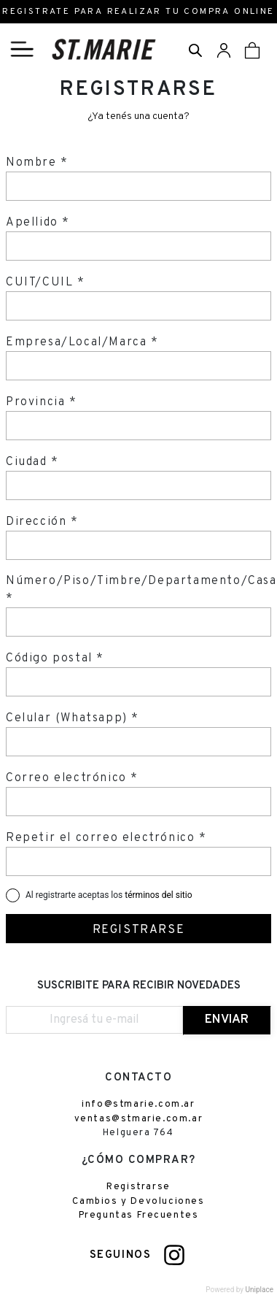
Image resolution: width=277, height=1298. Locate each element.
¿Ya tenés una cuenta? (138, 116)
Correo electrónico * (72, 778)
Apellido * (38, 222)
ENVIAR (227, 1020)
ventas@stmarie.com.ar (138, 1119)
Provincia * (41, 402)
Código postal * (55, 658)
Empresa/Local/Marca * (82, 342)
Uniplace (259, 1290)
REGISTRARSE (139, 930)
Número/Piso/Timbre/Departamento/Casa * (141, 590)
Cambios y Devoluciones (138, 1201)
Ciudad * (32, 462)
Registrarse (138, 1187)
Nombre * (37, 162)
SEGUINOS (121, 1255)
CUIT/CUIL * (45, 282)
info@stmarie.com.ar (138, 1104)
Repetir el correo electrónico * (106, 838)
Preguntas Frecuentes (139, 1215)
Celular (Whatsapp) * (72, 718)
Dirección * (42, 522)
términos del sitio (158, 895)
